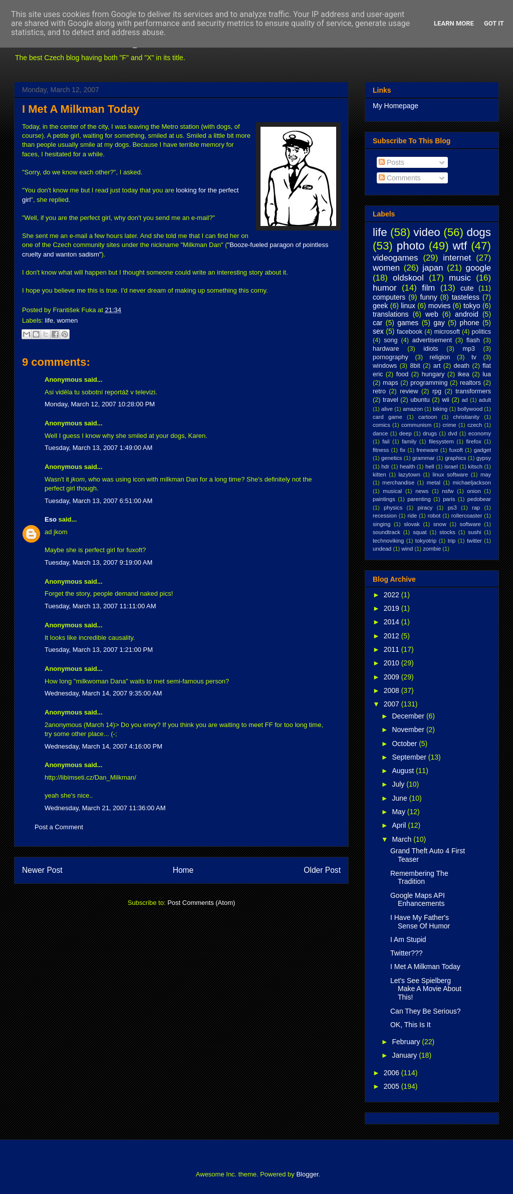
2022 (392, 595)
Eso (51, 519)
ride (412, 516)
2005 (392, 1086)
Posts (391, 162)
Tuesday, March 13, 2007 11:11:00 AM (100, 606)
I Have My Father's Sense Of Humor (420, 921)
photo (411, 246)
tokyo (471, 306)
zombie (432, 549)
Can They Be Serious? (425, 1011)
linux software (450, 474)
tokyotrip (425, 541)
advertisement (432, 340)
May (399, 812)
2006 (392, 1073)
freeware (427, 450)
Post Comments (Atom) (201, 902)
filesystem (441, 441)
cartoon (427, 417)
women (67, 320)
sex (378, 331)
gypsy (483, 458)
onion (473, 491)
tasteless (465, 297)
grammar (423, 458)
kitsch (475, 466)
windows (385, 365)
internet (457, 258)
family (409, 441)
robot (434, 516)
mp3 (468, 348)
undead (382, 549)
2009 (392, 677)
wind (407, 549)
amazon (413, 409)
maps (390, 382)
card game (387, 417)
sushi (474, 532)
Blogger (307, 1174)
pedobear (479, 499)
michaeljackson (472, 483)
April (400, 825)
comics (381, 425)
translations (391, 314)
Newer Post (42, 870)
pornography (390, 357)
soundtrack (386, 532)
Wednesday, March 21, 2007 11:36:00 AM (105, 808)
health (407, 466)
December (409, 716)
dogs (478, 232)
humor (385, 288)
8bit (415, 365)
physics (393, 508)
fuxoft (456, 450)
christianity (466, 417)
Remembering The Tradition (419, 877)
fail (385, 441)
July (399, 784)
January (405, 1055)
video (426, 232)
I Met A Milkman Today (80, 109)
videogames (395, 258)
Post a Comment (59, 827)
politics (481, 331)
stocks (447, 532)
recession (385, 516)
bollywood (469, 409)
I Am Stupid (408, 939)
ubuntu (420, 399)
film (428, 288)
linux (408, 306)
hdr (385, 466)
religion (440, 357)
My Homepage (395, 106)
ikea (463, 374)
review (409, 391)
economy (479, 433)
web (431, 314)
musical (392, 491)
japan (432, 268)
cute (466, 288)
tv (473, 357)
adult (485, 400)
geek (380, 306)
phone (469, 323)
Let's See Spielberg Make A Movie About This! (425, 989)
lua (486, 374)
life (49, 320)
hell (429, 466)
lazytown (409, 474)
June (400, 798)
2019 (392, 608)
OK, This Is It (410, 1025)
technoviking (388, 541)
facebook (409, 331)
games (407, 323)
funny (428, 297)
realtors (470, 382)
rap (476, 508)
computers (389, 297)
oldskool (408, 278)
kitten (379, 474)
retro (379, 391)
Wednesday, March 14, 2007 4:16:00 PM (103, 746)
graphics (455, 458)
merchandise (398, 483)
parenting (419, 499)
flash (473, 340)
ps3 (452, 508)
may (485, 474)
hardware (386, 348)
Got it (494, 23)
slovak (412, 524)
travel (390, 399)
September (410, 757)
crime (449, 425)
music (460, 278)
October (405, 744)
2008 (392, 690)
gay (439, 323)
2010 (392, 663)
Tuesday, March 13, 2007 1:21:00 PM (99, 649)
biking (440, 409)
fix (402, 450)
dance (380, 433)
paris (449, 499)
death (462, 365)
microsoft (447, 331)
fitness (381, 450)
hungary (433, 374)
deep (405, 433)
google (478, 268)
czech (474, 425)
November (409, 730)
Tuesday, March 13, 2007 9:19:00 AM (98, 562)
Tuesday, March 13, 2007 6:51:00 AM (98, 501)
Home (183, 870)
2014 (392, 622)
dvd (452, 433)
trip (452, 541)
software (470, 524)
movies (439, 306)
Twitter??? (406, 953)
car (377, 323)
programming (428, 382)
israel (451, 466)
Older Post (322, 870)
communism (416, 425)
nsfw (447, 491)
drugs (430, 433)
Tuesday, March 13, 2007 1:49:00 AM (98, 447)
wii (445, 399)
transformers (473, 391)
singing (381, 524)
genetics (391, 458)
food (402, 374)
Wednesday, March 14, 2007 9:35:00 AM (103, 693)
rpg (436, 391)
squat (419, 532)
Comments (400, 178)
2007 (392, 704)
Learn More (454, 23)
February (407, 1042)
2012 (392, 636)
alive (387, 409)
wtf (460, 246)
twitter (474, 541)
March (402, 839)
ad (464, 400)
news (421, 491)
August (403, 771)
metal (433, 483)
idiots (430, 348)
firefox (473, 441)
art (437, 365)
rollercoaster (466, 516)
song (390, 340)
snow (439, 524)
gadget (482, 450)
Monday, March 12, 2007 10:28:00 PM (100, 404)
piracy (425, 508)
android (466, 314)
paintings (384, 499)
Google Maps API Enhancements (417, 899)
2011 (392, 649)
